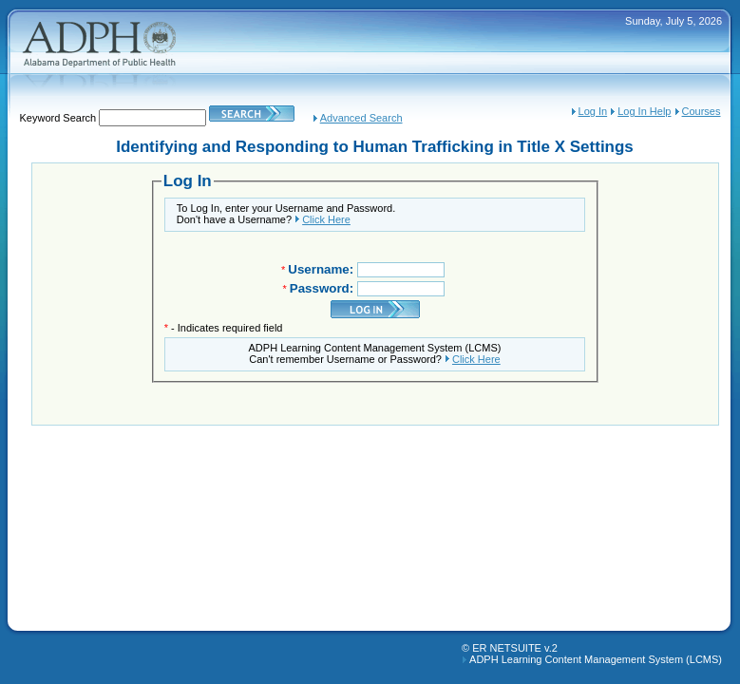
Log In (593, 111)
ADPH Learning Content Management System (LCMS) (595, 659)
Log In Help (644, 111)
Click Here (326, 219)
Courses (701, 111)
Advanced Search (361, 118)
